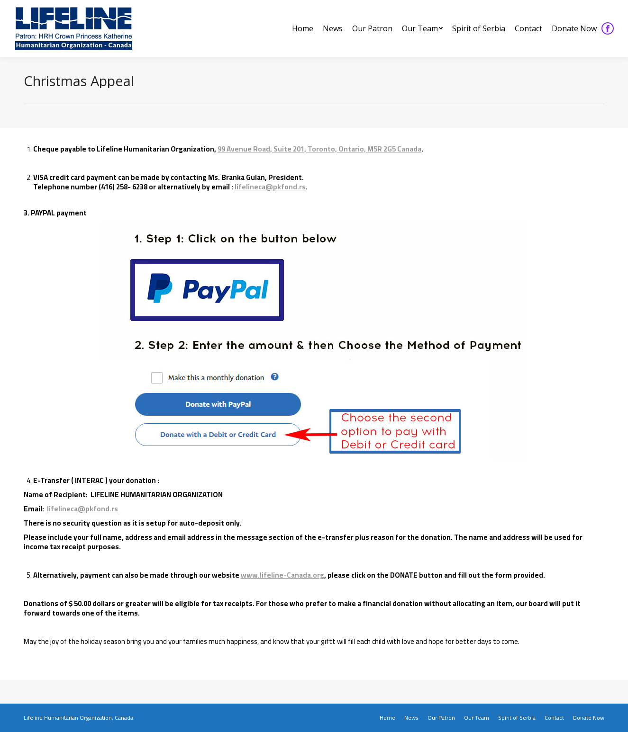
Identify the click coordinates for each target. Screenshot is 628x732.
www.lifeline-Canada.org (282, 575)
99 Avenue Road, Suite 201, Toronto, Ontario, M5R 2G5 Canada (319, 149)
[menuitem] (302, 28)
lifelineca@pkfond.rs (270, 187)
